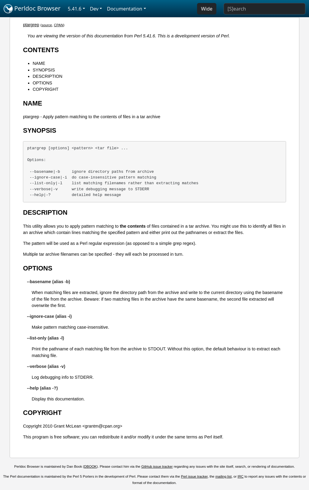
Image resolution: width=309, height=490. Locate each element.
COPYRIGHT (46, 89)
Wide (206, 8)
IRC (240, 476)
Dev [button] (94, 8)
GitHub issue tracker (157, 466)
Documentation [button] (124, 8)
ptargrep (31, 24)
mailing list (223, 476)
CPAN (58, 25)
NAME (39, 63)
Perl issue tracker (194, 476)
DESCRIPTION (47, 76)
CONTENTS (41, 50)
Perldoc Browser (32, 8)
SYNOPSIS (44, 70)
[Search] (264, 8)
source (47, 25)
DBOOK (90, 466)
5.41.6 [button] (74, 8)
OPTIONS (42, 83)
